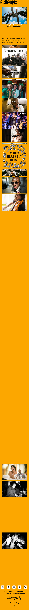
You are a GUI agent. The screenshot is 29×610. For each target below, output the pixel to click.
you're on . (14, 594)
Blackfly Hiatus (14, 73)
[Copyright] (14, 607)
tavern (14, 102)
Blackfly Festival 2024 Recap (14, 137)
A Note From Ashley (14, 106)
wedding (14, 28)
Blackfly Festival (14, 70)
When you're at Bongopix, (14, 593)
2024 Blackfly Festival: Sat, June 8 (14, 177)
